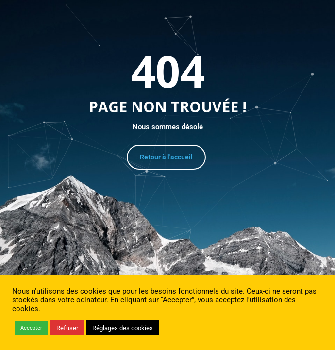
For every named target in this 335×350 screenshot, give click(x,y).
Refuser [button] (67, 328)
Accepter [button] (31, 328)
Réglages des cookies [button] (122, 328)
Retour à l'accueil (166, 157)
